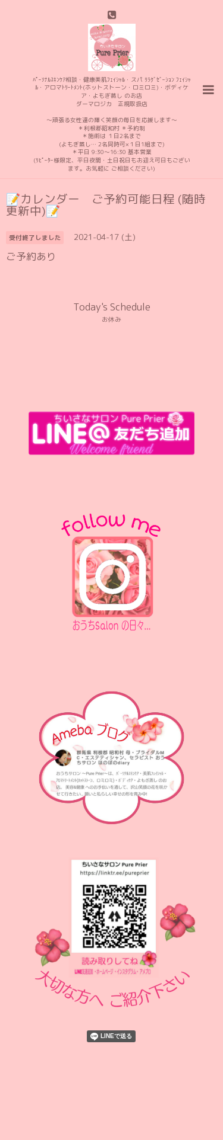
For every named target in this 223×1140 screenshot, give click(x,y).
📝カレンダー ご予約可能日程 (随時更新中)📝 (106, 204)
